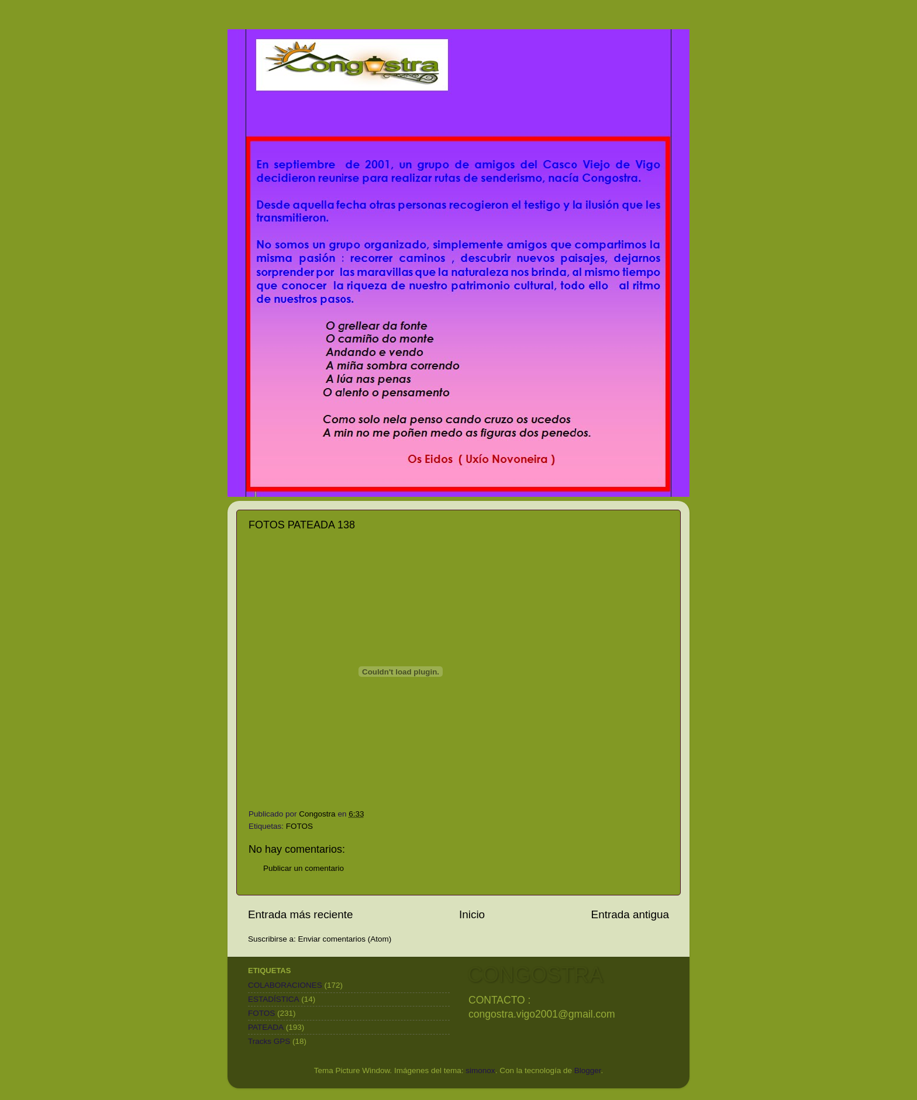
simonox (480, 1070)
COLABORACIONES (285, 985)
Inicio (472, 914)
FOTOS (299, 826)
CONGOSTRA (535, 975)
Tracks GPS (269, 1041)
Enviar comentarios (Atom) (345, 939)
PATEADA (266, 1027)
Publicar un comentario (303, 868)
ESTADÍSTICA (273, 999)
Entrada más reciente (300, 914)
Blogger (587, 1070)
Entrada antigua (630, 914)
